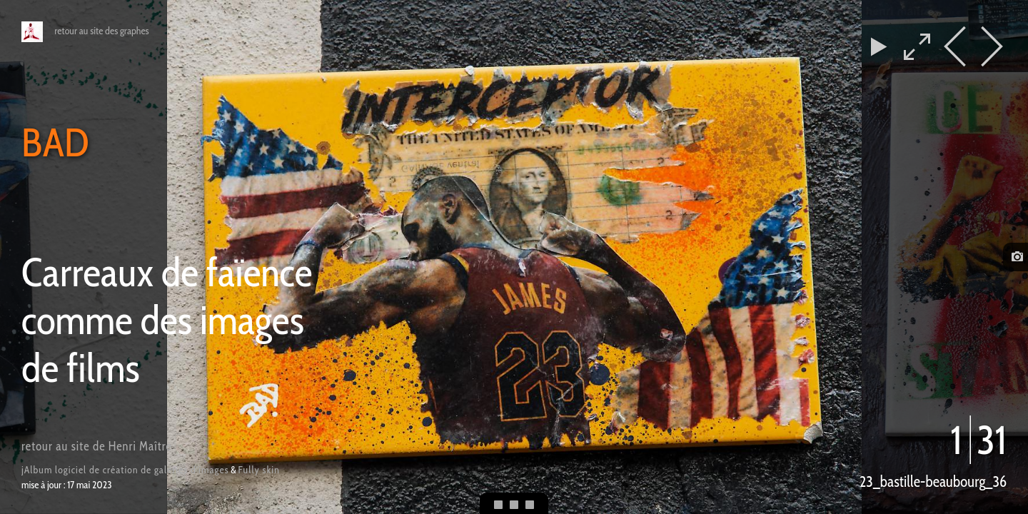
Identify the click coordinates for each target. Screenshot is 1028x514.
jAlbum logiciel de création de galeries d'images (125, 469)
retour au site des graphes (101, 30)
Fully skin (259, 469)
